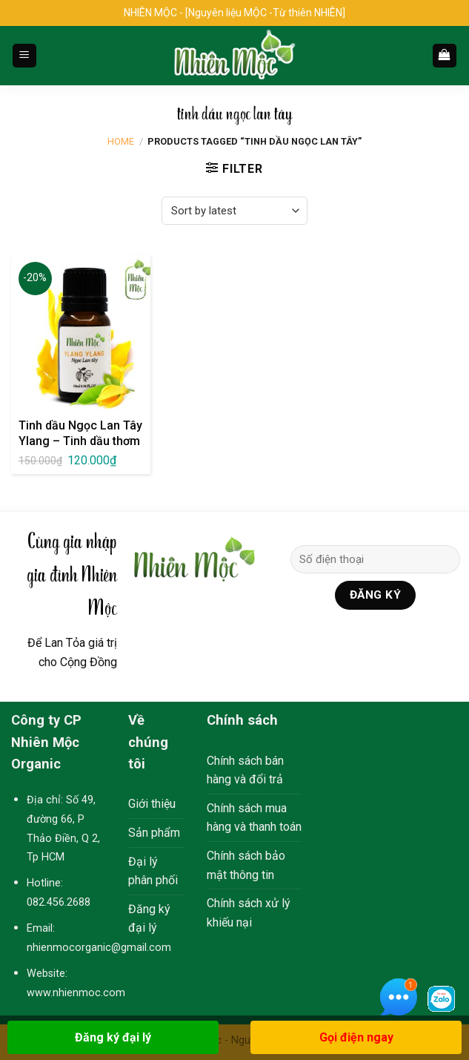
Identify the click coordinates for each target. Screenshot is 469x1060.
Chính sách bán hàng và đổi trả (245, 770)
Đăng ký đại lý (149, 918)
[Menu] (25, 56)
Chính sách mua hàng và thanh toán (254, 817)
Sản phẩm (154, 833)
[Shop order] (234, 211)
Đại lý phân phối (153, 871)
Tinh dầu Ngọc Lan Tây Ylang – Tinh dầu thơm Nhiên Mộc (80, 441)
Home (120, 141)
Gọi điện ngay (356, 1037)
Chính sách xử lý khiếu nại (248, 912)
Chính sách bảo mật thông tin (246, 865)
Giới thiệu (152, 804)
